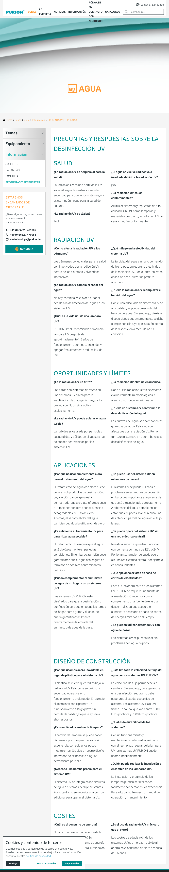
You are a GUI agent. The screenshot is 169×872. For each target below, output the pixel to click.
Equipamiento (17, 143)
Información (77, 11)
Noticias (60, 11)
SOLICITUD (11, 164)
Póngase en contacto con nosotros (95, 12)
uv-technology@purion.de (25, 239)
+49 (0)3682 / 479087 (23, 230)
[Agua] (27, 120)
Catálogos (112, 11)
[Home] (9, 120)
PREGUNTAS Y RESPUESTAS (22, 182)
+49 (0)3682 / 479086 (23, 234)
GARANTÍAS (12, 170)
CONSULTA (11, 176)
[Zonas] (18, 120)
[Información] (38, 120)
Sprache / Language (150, 5)
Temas (11, 133)
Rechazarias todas (46, 863)
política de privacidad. (38, 856)
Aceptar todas (72, 863)
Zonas (32, 11)
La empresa (45, 12)
